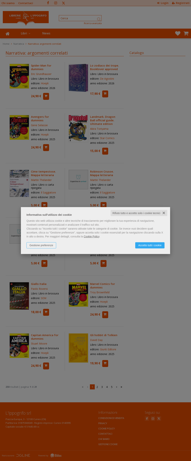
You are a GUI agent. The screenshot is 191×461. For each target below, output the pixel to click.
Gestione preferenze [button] (41, 245)
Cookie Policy (91, 236)
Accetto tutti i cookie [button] (150, 245)
